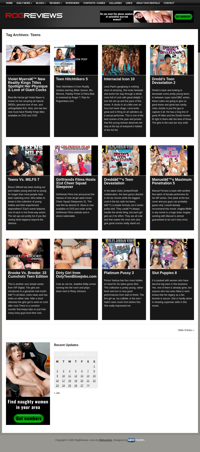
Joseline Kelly (80, 284)
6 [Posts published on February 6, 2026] (82, 371)
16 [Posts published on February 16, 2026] (57, 380)
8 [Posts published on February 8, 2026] (94, 371)
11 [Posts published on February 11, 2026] (69, 376)
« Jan (57, 393)
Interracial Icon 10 (119, 79)
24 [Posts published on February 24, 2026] (63, 385)
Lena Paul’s (110, 86)
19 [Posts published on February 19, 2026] (75, 380)
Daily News (24, 3)
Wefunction (105, 440)
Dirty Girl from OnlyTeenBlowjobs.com (76, 274)
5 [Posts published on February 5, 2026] (76, 371)
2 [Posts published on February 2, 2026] (57, 371)
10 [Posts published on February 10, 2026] (63, 376)
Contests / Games (94, 3)
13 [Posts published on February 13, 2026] (82, 376)
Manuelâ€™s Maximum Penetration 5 (172, 181)
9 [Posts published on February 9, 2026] (57, 376)
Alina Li (180, 291)
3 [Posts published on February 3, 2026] (63, 371)
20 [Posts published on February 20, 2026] (82, 380)
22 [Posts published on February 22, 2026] (94, 380)
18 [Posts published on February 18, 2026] (69, 380)
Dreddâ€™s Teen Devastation (118, 181)
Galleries (115, 3)
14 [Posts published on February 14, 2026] (88, 376)
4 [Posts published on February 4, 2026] (69, 371)
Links (129, 3)
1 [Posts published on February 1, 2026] (94, 366)
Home (9, 3)
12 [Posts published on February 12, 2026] (75, 376)
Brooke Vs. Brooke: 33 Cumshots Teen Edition (28, 274)
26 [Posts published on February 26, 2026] (75, 385)
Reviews (56, 3)
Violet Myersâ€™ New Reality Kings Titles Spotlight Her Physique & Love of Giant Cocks (28, 84)
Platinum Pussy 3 (119, 273)
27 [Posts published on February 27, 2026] (82, 385)
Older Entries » (186, 330)
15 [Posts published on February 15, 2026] (94, 376)
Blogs (41, 3)
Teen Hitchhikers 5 (72, 79)
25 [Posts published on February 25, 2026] (69, 385)
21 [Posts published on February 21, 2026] (88, 380)
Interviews (72, 3)
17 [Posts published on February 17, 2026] (63, 380)
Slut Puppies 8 (164, 273)
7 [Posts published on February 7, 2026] (88, 371)
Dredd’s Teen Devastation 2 (163, 81)
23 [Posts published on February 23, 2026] (57, 385)
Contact (169, 3)
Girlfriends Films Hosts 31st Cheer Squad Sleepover (76, 183)
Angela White (184, 208)
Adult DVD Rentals (148, 3)
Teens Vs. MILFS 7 (23, 180)
